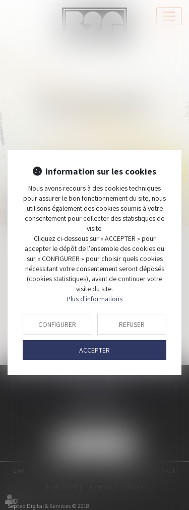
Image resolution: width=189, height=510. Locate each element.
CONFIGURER (57, 324)
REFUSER (132, 324)
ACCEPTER (94, 350)
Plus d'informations (94, 298)
